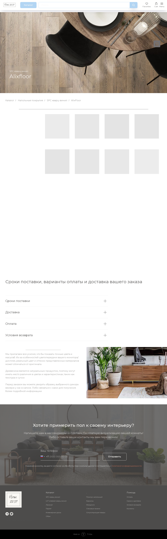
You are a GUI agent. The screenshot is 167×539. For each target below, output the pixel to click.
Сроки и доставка (134, 501)
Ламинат (49, 505)
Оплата (129, 497)
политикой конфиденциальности (127, 466)
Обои (48, 516)
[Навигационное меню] (161, 5)
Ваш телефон (49, 450)
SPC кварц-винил (57, 100)
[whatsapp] (11, 514)
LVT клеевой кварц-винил (56, 501)
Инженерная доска (53, 512)
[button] (147, 5)
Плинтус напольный (94, 497)
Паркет (48, 509)
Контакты (130, 509)
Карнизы (90, 501)
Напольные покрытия (30, 100)
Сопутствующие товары (95, 512)
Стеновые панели (93, 509)
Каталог (9, 100)
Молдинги (90, 505)
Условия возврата (134, 505)
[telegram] (7, 514)
